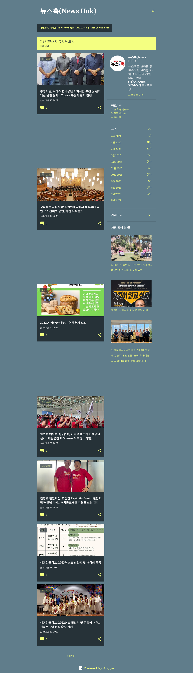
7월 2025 (116, 194)
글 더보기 (70, 656)
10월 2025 (116, 174)
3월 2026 (116, 142)
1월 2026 (116, 155)
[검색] (154, 11)
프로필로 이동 (136, 94)
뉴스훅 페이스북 (120, 109)
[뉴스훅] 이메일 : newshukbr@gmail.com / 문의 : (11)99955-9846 (75, 28)
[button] (99, 107)
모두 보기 (44, 46)
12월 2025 (116, 161)
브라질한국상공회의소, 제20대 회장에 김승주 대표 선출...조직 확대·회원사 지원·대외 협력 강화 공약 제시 (130, 355)
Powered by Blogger (96, 668)
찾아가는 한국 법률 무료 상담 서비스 (130, 310)
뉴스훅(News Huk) (68, 11)
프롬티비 (116, 116)
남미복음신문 (118, 113)
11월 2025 (116, 168)
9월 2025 (116, 181)
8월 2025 (116, 187)
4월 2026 (116, 136)
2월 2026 (116, 148)
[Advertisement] (69, 141)
